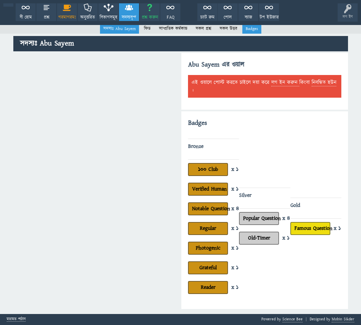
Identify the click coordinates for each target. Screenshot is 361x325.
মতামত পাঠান (16, 319)
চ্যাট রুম (207, 17)
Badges (252, 29)
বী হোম (26, 17)
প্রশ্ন (46, 17)
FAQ (170, 17)
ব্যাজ (248, 17)
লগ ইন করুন (285, 82)
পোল (228, 17)
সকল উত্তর (228, 29)
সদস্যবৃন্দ (129, 17)
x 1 (234, 169)
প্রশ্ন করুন (150, 17)
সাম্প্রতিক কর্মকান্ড (173, 29)
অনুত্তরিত (87, 17)
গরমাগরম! (67, 17)
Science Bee (292, 319)
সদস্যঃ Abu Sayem (119, 29)
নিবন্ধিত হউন (324, 82)
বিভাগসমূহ (108, 17)
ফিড (147, 29)
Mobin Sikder (343, 319)
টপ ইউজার (269, 17)
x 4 (235, 208)
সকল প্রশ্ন (203, 29)
